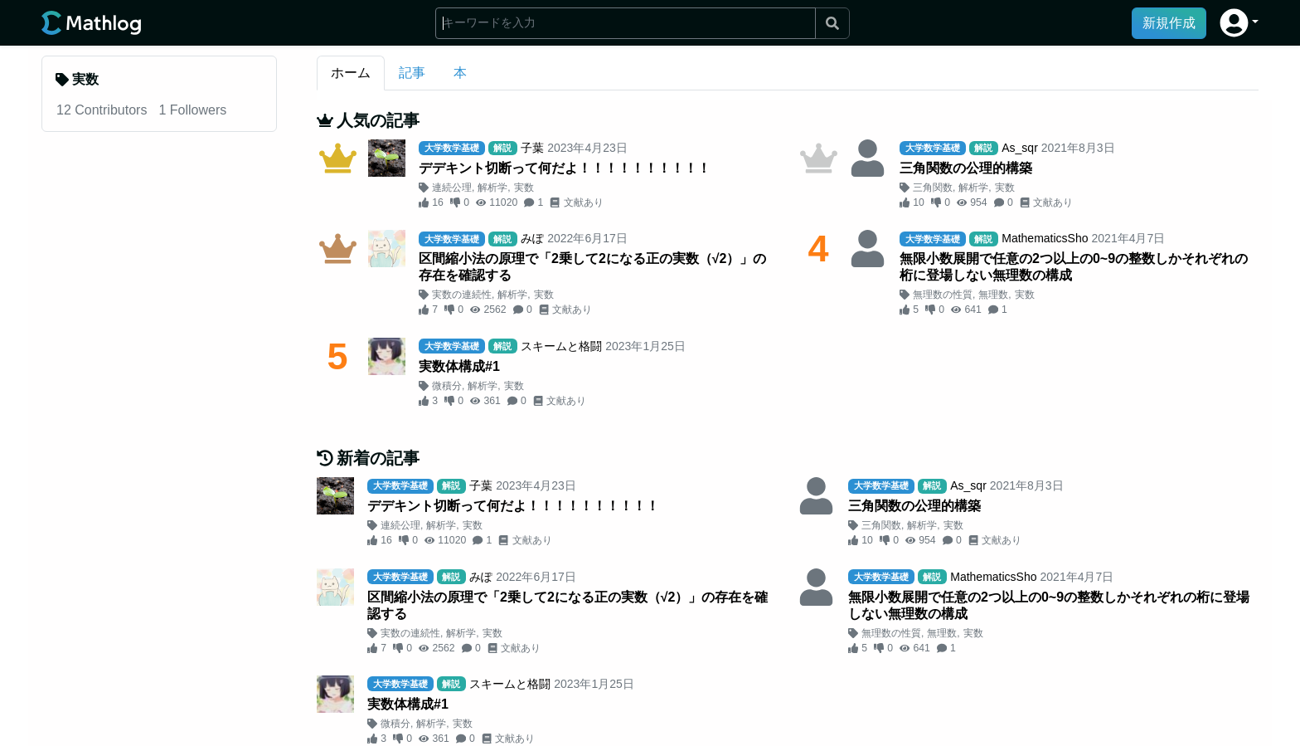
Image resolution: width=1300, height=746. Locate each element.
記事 (412, 73)
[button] (1239, 22)
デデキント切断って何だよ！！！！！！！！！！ (565, 168)
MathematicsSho (1045, 238)
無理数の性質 (943, 294)
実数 (524, 187)
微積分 (447, 386)
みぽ (532, 238)
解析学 (492, 187)
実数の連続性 (462, 294)
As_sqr (1020, 147)
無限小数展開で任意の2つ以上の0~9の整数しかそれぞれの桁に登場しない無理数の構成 (1074, 266)
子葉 (532, 147)
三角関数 (933, 187)
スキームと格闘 (561, 346)
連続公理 (452, 187)
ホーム (351, 73)
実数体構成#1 (459, 366)
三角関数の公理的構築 (966, 168)
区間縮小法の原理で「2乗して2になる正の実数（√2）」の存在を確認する (592, 266)
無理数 (993, 294)
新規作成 (1169, 23)
